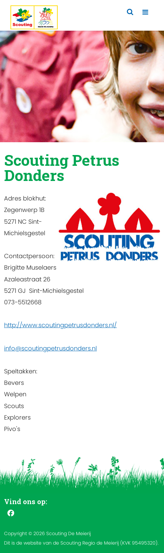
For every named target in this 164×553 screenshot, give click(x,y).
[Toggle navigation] (145, 12)
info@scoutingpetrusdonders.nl (50, 348)
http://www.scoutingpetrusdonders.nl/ (60, 325)
